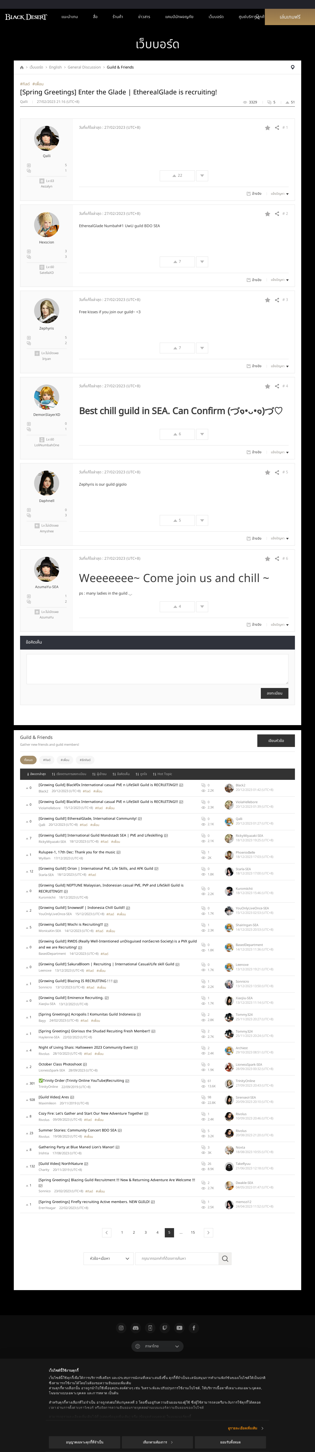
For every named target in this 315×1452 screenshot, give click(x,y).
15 (193, 1232)
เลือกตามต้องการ (157, 1442)
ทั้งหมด (28, 760)
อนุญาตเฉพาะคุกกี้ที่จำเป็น (84, 1442)
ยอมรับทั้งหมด (230, 1442)
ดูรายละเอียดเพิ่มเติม (243, 1428)
